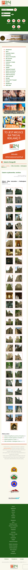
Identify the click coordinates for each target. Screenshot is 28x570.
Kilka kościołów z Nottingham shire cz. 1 (13, 441)
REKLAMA (8, 85)
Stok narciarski (9, 76)
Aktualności (9, 49)
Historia (8, 64)
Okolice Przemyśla (10, 72)
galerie (2, 166)
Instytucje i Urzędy (10, 62)
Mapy (13, 514)
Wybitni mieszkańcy (11, 71)
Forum (13, 506)
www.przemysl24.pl (7, 448)
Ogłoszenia (13, 508)
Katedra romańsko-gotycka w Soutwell (13, 437)
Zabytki (7, 67)
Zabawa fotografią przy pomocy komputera (14, 436)
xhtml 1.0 (22, 562)
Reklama (13, 515)
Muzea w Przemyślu (11, 56)
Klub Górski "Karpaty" (11, 80)
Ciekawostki (9, 65)
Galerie (13, 510)
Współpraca (9, 83)
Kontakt (8, 81)
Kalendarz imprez (10, 53)
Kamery (13, 512)
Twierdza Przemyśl (10, 69)
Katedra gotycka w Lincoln (10, 439)
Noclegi (8, 78)
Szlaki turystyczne (10, 74)
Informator (8, 55)
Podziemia (8, 60)
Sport (7, 51)
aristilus (8, 166)
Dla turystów (9, 58)
